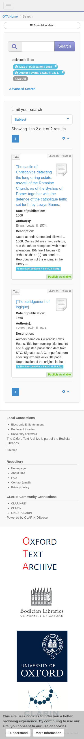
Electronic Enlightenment (27, 424)
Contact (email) (21, 482)
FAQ (14, 477)
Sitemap (12, 450)
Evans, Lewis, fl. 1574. (31, 225)
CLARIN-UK (18, 503)
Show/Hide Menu (42, 25)
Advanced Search (22, 89)
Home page (18, 468)
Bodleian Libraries (23, 429)
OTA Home (10, 16)
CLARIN (16, 508)
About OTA (18, 473)
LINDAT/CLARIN (21, 513)
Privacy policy (20, 487)
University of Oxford (24, 434)
